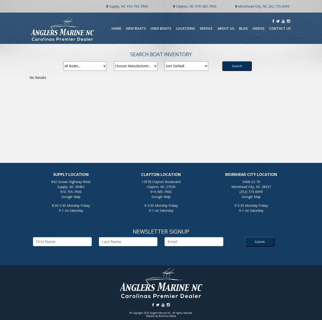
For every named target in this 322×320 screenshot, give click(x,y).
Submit (260, 242)
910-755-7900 (137, 6)
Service (206, 28)
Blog (243, 28)
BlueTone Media (167, 316)
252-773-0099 (279, 6)
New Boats (136, 28)
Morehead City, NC (252, 6)
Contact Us (280, 28)
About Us (225, 28)
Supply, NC (117, 6)
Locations (185, 28)
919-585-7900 (205, 6)
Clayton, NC (185, 6)
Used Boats (161, 28)
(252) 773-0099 (251, 191)
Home (116, 28)
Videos (258, 28)
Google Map (70, 196)
